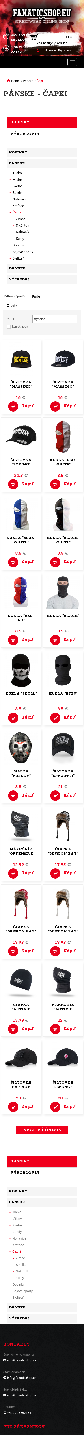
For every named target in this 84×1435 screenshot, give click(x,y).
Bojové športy (23, 252)
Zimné (20, 219)
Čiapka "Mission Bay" (63, 851)
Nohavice (20, 199)
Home (15, 81)
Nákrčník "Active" (63, 1007)
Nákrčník (22, 232)
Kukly (20, 239)
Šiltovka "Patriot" (21, 1084)
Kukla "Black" (63, 615)
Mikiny (17, 180)
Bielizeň (18, 258)
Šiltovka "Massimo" (21, 384)
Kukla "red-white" (63, 462)
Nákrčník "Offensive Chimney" (21, 853)
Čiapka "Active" (21, 1007)
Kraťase (18, 206)
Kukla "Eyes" (63, 693)
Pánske (28, 81)
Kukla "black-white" (63, 540)
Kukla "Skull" (21, 693)
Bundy (17, 193)
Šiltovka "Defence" (63, 1084)
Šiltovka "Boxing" (21, 462)
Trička (17, 173)
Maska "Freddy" (21, 773)
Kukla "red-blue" (21, 618)
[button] (54, 319)
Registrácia (65, 50)
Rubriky (20, 122)
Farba (36, 296)
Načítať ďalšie (42, 1129)
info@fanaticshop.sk (21, 1360)
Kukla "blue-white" (20, 540)
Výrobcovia (24, 133)
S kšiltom (23, 226)
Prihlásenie (49, 50)
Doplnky (19, 245)
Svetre (17, 186)
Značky (12, 305)
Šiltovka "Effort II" (63, 773)
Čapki (40, 81)
